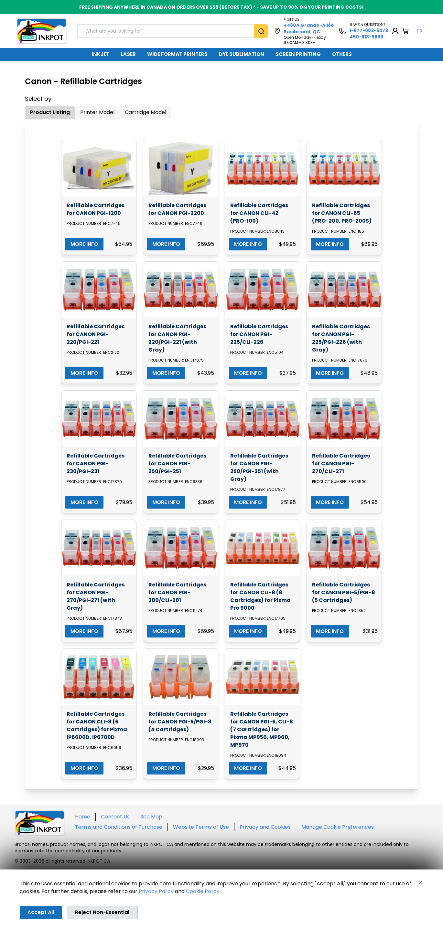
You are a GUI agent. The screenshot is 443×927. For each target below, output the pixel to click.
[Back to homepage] (41, 31)
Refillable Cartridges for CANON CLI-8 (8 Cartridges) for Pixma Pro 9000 (260, 596)
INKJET (100, 54)
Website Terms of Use (201, 827)
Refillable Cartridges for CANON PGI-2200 (177, 209)
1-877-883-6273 (369, 30)
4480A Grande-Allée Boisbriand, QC (309, 28)
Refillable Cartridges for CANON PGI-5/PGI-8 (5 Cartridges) (343, 592)
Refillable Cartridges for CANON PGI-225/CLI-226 (259, 334)
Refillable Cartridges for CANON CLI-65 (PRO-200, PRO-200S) (342, 213)
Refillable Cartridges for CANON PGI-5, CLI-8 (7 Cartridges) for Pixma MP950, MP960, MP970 (261, 729)
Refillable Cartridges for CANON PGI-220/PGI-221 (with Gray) (177, 338)
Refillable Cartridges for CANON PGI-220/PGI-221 (95, 334)
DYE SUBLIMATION (241, 54)
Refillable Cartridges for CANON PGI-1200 (95, 209)
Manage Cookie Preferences (337, 827)
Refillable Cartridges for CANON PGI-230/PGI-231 (95, 463)
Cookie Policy (203, 891)
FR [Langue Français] (419, 31)
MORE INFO (84, 244)
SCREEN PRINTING (298, 54)
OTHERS (342, 54)
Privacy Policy (156, 891)
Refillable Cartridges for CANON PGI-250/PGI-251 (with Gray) (259, 467)
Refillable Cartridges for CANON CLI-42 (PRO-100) (259, 213)
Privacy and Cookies (265, 827)
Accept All (40, 912)
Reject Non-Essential (102, 912)
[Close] (420, 883)
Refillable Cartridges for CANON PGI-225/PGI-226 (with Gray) (341, 338)
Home (82, 816)
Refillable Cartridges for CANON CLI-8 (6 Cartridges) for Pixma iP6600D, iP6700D (97, 725)
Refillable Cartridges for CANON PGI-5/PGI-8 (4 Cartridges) (179, 721)
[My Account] (395, 31)
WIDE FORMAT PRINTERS (177, 54)
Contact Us (115, 816)
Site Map (151, 816)
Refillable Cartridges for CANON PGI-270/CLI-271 (341, 463)
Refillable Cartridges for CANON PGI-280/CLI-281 (177, 592)
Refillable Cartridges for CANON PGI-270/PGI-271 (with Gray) (95, 596)
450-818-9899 (366, 37)
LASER (128, 54)
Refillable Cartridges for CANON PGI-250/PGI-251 (177, 463)
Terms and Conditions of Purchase (118, 827)
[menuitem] (100, 54)
